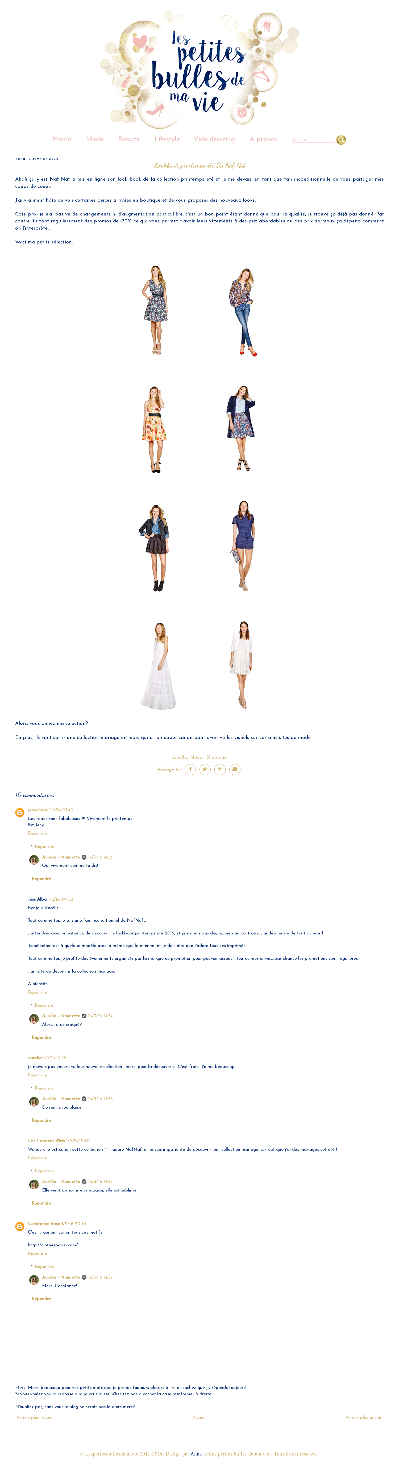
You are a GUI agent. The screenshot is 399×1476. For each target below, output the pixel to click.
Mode (94, 139)
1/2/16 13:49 (77, 1141)
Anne (196, 1454)
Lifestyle (167, 139)
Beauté (129, 139)
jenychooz (38, 810)
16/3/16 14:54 (100, 1016)
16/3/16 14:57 (100, 1182)
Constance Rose (44, 1224)
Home (62, 139)
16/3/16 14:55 (100, 1099)
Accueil (199, 1417)
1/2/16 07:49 (61, 810)
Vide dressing (214, 139)
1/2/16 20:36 (74, 1224)
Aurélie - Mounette (61, 857)
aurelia (35, 1058)
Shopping (216, 757)
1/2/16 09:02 (60, 899)
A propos (264, 139)
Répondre (37, 833)
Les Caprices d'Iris (46, 1141)
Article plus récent (34, 1417)
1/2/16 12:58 (54, 1058)
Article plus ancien (364, 1417)
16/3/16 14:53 (100, 857)
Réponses (44, 846)
